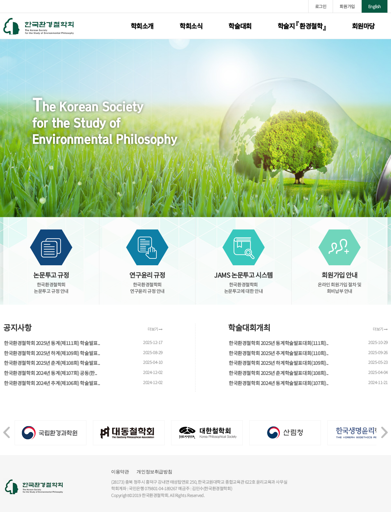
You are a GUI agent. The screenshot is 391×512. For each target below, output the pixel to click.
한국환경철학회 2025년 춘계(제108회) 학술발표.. (52, 362)
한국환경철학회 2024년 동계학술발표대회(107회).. (278, 383)
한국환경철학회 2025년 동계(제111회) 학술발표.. (52, 342)
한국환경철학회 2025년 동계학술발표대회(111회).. (278, 342)
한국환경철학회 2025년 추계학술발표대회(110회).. (278, 353)
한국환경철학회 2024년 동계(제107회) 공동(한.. (50, 372)
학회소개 (142, 26)
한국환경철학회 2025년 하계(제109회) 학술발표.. (52, 353)
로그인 (320, 6)
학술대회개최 (249, 327)
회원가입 (347, 6)
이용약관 (120, 471)
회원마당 (363, 26)
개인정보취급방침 (154, 471)
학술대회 (239, 26)
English (374, 6)
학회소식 (191, 26)
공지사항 (17, 327)
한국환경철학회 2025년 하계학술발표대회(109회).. (278, 362)
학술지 (302, 26)
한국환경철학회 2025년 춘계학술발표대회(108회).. (278, 372)
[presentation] (6, 429)
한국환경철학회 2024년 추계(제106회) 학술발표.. (52, 383)
